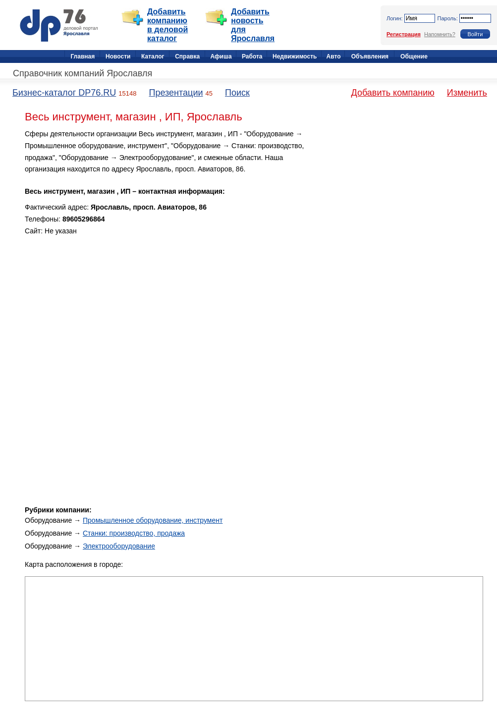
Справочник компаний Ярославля (82, 73)
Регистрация (404, 34)
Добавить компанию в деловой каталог (167, 25)
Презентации (176, 93)
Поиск (237, 93)
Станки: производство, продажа (134, 533)
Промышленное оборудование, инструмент (152, 520)
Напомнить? (439, 34)
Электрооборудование (119, 546)
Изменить (467, 93)
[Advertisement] (399, 197)
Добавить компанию (393, 93)
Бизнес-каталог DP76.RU (64, 93)
